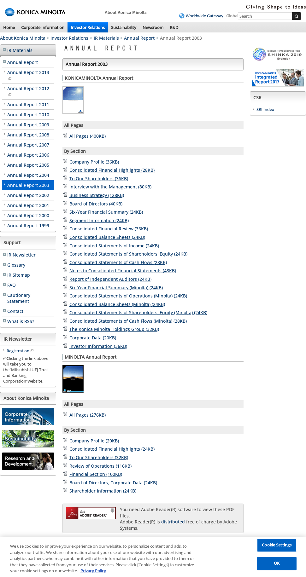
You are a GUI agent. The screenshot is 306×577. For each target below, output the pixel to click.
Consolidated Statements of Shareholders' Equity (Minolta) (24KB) (138, 312)
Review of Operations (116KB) (100, 466)
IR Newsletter (21, 255)
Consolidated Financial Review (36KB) (108, 229)
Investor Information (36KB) (98, 346)
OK (277, 565)
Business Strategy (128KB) (96, 195)
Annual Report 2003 (28, 185)
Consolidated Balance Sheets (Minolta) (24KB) (117, 304)
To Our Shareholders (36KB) (98, 179)
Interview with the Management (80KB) (110, 187)
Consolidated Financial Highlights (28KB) (112, 170)
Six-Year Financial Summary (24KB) (106, 212)
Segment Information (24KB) (99, 220)
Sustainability (123, 27)
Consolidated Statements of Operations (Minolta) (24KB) (128, 296)
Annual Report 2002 (28, 195)
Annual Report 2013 (28, 74)
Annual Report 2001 (28, 205)
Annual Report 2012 (28, 90)
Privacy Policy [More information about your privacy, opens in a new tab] (93, 572)
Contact (15, 311)
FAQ (11, 285)
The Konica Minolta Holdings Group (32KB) (114, 329)
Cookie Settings (276, 546)
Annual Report (139, 38)
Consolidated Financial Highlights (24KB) (112, 449)
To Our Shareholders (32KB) (98, 457)
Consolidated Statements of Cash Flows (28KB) (118, 262)
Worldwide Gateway (204, 16)
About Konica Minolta (22, 38)
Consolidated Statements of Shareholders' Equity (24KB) (128, 254)
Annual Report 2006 (28, 155)
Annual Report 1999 (28, 225)
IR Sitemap (18, 275)
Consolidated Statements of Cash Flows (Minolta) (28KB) (128, 321)
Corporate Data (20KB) (92, 338)
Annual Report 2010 (28, 115)
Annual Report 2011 (28, 104)
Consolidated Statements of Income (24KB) (114, 246)
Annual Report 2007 (28, 145)
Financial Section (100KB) (95, 474)
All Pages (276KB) (87, 415)
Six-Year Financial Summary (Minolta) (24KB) (116, 288)
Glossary (16, 265)
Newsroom (153, 27)
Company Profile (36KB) (94, 162)
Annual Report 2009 (28, 125)
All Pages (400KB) (87, 136)
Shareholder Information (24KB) (102, 491)
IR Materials (106, 38)
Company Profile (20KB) (94, 441)
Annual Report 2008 (28, 135)
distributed (173, 522)
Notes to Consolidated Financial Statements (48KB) (122, 271)
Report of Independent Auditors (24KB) (110, 279)
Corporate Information (42, 27)
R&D (174, 27)
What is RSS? (20, 321)
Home (9, 27)
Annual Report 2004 (28, 175)
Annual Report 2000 (28, 215)
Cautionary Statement (18, 298)
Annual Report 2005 (28, 165)
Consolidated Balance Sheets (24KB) (107, 237)
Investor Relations (88, 27)
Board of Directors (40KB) (95, 204)
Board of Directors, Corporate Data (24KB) (113, 483)
